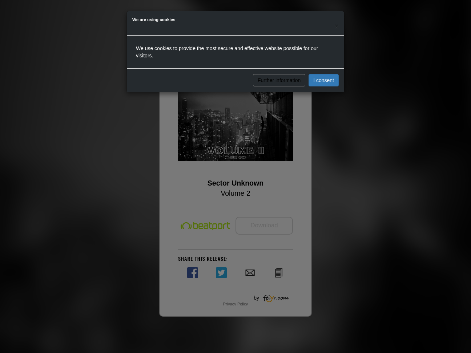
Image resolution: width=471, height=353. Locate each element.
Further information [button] (279, 80)
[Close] (336, 26)
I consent (323, 80)
